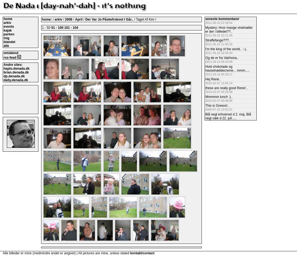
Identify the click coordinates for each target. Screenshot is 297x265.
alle (6, 46)
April (79, 19)
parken (9, 34)
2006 (68, 19)
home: (47, 19)
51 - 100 (57, 28)
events (9, 27)
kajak (8, 30)
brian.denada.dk (16, 72)
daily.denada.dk (16, 80)
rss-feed (12, 58)
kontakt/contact (142, 253)
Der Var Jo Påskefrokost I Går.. (109, 19)
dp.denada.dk (14, 76)
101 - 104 (71, 28)
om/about (11, 53)
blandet (9, 42)
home (8, 19)
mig (6, 38)
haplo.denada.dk (17, 69)
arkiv (7, 23)
